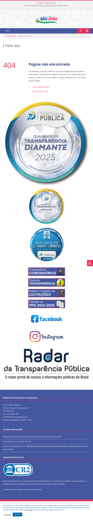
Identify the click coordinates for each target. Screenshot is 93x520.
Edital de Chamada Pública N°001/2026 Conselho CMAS (46, 5)
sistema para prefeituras (33, 491)
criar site (18, 491)
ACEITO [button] (17, 514)
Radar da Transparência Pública (30, 499)
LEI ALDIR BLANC (9, 451)
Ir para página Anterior (41, 97)
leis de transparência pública (41, 494)
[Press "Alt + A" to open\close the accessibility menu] (90, 263)
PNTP (13, 499)
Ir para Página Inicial (40, 101)
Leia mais (28, 510)
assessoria (59, 491)
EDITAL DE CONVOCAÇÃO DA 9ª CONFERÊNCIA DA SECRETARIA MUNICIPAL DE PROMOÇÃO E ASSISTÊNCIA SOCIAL (43, 456)
